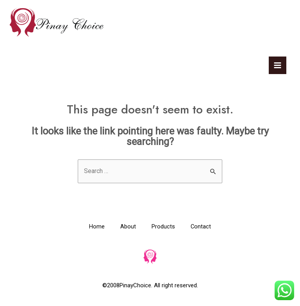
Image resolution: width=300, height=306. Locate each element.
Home (97, 226)
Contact (201, 226)
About (128, 226)
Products (163, 226)
